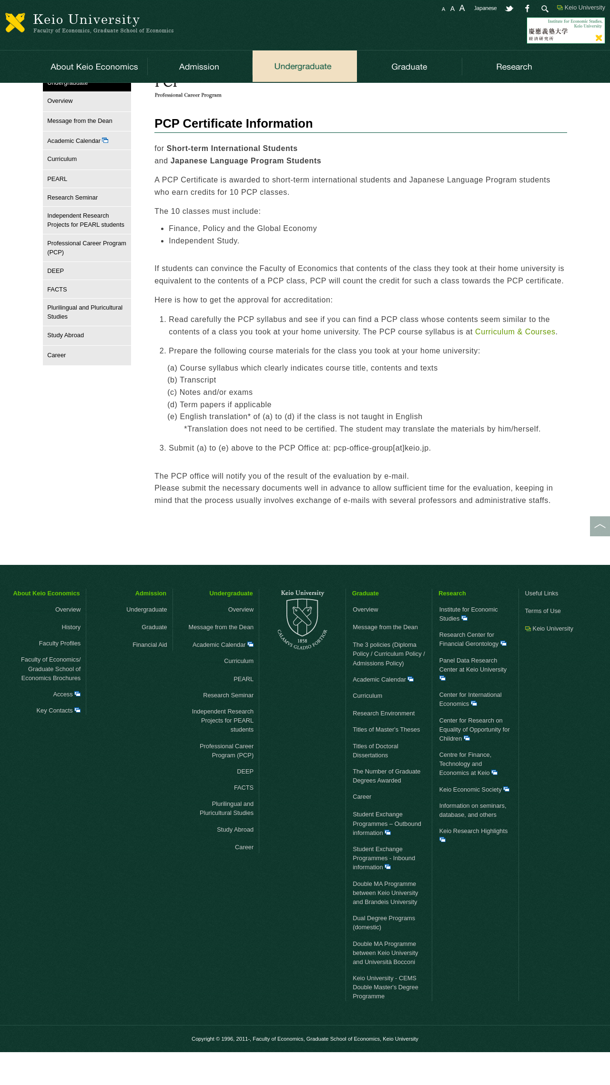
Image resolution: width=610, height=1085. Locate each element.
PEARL (57, 211)
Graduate (147, 659)
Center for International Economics (470, 732)
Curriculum (60, 191)
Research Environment (384, 746)
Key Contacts (59, 743)
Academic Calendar (77, 173)
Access (67, 727)
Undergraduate (88, 94)
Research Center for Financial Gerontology (473, 672)
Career (54, 388)
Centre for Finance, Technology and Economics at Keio (468, 796)
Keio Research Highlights (473, 867)
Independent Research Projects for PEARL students (85, 253)
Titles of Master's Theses (386, 762)
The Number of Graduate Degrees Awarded (386, 809)
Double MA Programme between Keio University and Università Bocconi (385, 985)
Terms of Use (543, 643)
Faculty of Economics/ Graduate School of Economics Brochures (51, 701)
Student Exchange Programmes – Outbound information (387, 856)
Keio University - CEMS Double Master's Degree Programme (385, 1020)
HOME (52, 94)
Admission (150, 626)
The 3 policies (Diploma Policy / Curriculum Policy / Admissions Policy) (389, 686)
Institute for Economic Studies (468, 647)
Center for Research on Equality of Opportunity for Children (474, 761)
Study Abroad (63, 368)
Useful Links (542, 626)
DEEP (55, 303)
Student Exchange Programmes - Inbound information (384, 891)
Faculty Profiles (60, 676)
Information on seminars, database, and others (473, 843)
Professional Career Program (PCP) (164, 94)
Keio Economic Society (474, 822)
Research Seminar (72, 229)
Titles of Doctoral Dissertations (375, 783)
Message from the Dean (77, 153)
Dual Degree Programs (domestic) (384, 955)
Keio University (585, 7)
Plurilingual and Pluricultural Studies (84, 345)
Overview (58, 133)
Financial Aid (142, 677)
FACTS (57, 321)
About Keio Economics (46, 626)
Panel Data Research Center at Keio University (473, 701)
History (71, 659)
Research (452, 626)
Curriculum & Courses (250, 94)
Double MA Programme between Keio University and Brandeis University (385, 925)
